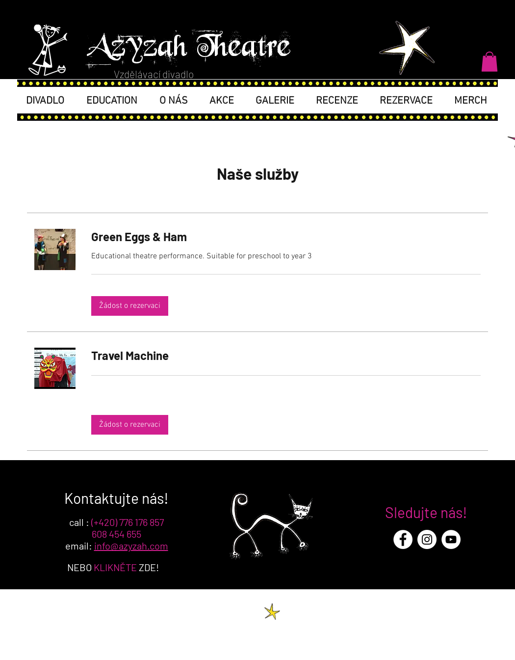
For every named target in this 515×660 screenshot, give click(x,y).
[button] (489, 62)
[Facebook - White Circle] (402, 539)
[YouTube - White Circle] (451, 539)
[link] (286, 237)
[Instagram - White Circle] (427, 539)
